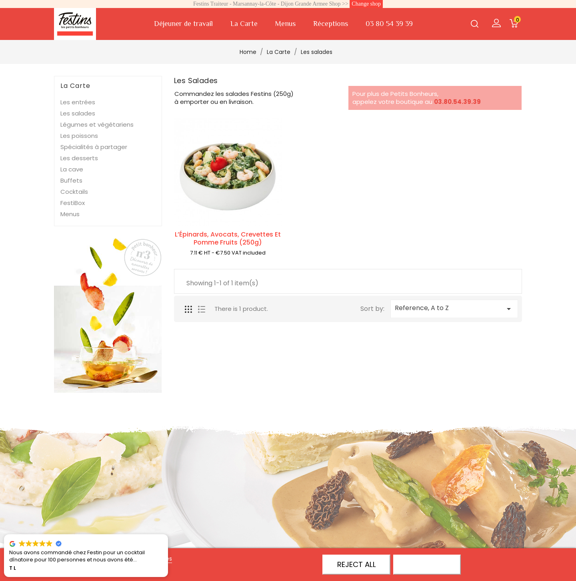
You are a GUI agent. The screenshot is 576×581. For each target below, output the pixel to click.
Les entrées (77, 102)
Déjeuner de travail (183, 24)
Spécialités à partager (93, 147)
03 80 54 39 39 (389, 24)
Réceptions (330, 24)
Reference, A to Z (454, 308)
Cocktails (74, 191)
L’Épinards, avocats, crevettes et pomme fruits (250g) (228, 239)
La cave (71, 169)
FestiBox (72, 203)
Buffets (71, 180)
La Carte (244, 24)
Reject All (356, 564)
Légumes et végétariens (97, 124)
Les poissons (79, 135)
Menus (285, 24)
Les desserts (79, 158)
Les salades (77, 113)
